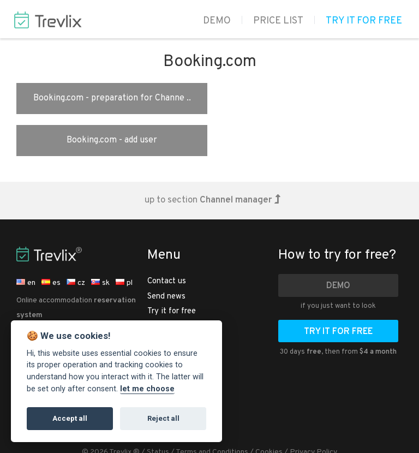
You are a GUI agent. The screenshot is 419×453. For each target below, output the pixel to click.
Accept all (69, 418)
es (51, 241)
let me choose (147, 389)
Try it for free (364, 21)
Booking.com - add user (307, 98)
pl (124, 241)
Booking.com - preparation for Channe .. (111, 98)
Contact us (166, 239)
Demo (217, 21)
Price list (278, 21)
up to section (212, 158)
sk (100, 241)
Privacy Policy (313, 410)
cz (76, 241)
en (25, 241)
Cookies (269, 410)
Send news (166, 254)
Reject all (163, 418)
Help (155, 313)
